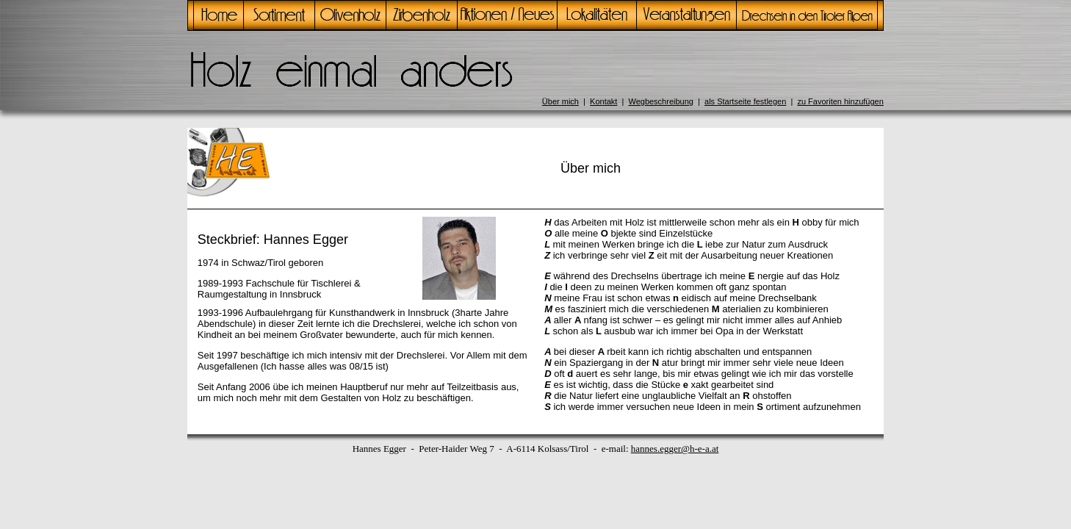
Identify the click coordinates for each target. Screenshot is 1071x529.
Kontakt (603, 101)
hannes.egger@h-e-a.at (675, 448)
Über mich (560, 101)
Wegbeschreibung (660, 101)
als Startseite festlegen (745, 101)
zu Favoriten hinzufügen (840, 101)
